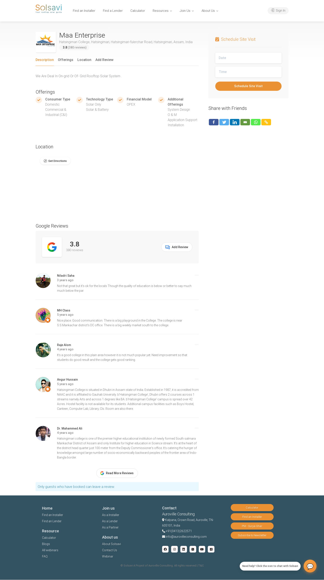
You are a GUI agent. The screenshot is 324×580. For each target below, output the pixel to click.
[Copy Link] (266, 122)
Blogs (46, 544)
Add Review (104, 60)
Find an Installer (84, 11)
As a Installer (110, 515)
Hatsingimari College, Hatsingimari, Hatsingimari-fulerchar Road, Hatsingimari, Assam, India (126, 42)
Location (84, 60)
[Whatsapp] (256, 122)
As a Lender (110, 521)
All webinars (50, 550)
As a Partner (110, 527)
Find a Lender (113, 11)
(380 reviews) (75, 47)
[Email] (245, 122)
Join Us (185, 11)
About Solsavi (111, 544)
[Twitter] (224, 122)
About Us (208, 11)
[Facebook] (214, 122)
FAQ (45, 556)
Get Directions (57, 160)
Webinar (107, 556)
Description (45, 60)
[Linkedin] (235, 122)
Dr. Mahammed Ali (69, 428)
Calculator (137, 11)
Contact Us (109, 550)
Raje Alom (64, 345)
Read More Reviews (117, 473)
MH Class (63, 310)
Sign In (278, 10)
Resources (161, 11)
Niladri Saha (65, 276)
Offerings (65, 60)
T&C (201, 565)
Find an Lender (52, 521)
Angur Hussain (67, 379)
